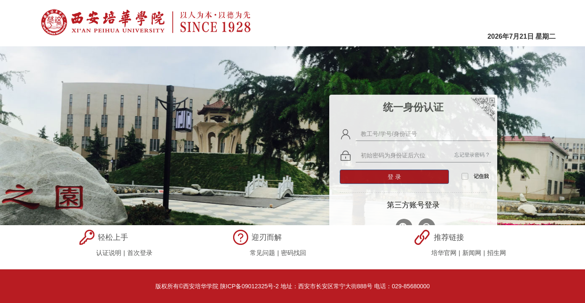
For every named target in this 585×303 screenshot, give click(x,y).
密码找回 (293, 252)
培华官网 (443, 252)
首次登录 (139, 252)
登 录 (394, 176)
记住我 (481, 176)
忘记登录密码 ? (471, 155)
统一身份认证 (413, 107)
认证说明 (108, 252)
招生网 (496, 252)
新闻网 (471, 252)
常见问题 (262, 252)
